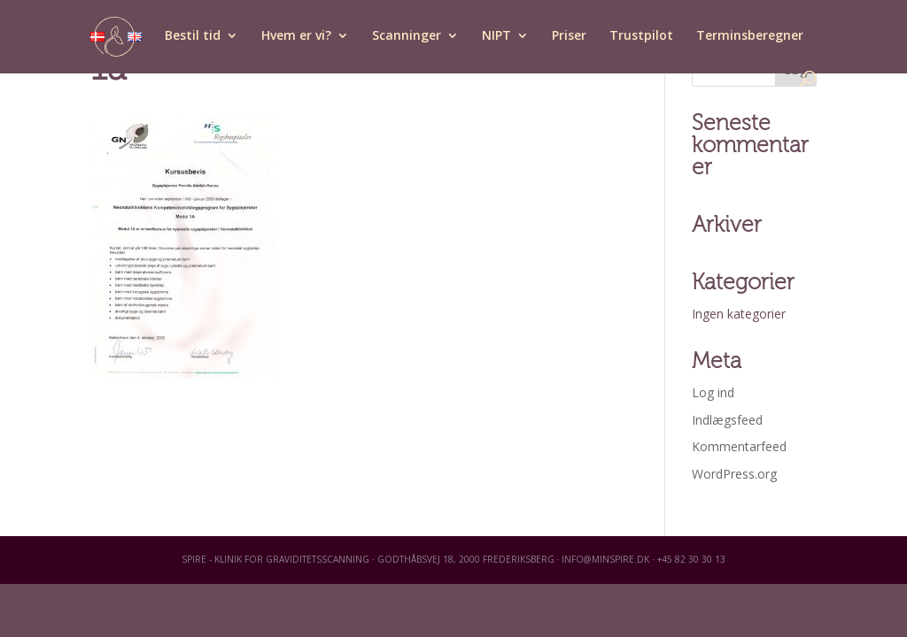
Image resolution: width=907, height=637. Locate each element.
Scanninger (406, 36)
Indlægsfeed (727, 419)
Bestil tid (193, 36)
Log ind (713, 392)
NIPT (496, 36)
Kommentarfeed (739, 446)
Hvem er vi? (296, 36)
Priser (569, 36)
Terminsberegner (749, 36)
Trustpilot (641, 36)
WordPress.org (734, 473)
